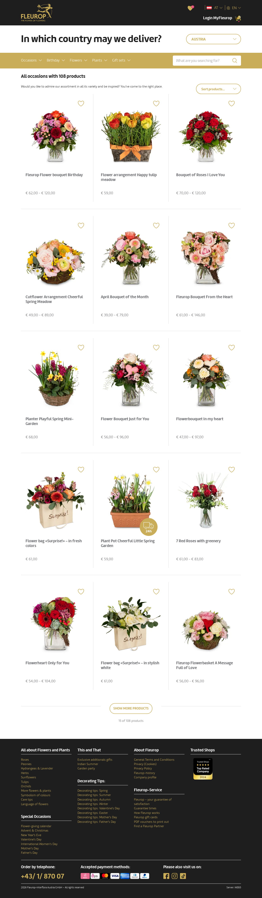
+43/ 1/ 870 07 (42, 876)
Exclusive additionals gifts (94, 759)
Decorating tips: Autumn (94, 799)
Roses (25, 759)
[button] (31, 60)
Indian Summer (87, 764)
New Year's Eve (31, 835)
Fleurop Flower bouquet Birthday (54, 174)
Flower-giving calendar (36, 826)
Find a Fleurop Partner (149, 826)
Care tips (27, 799)
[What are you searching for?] (207, 61)
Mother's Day (30, 848)
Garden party (86, 768)
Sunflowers (28, 777)
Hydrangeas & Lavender (37, 768)
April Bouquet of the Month (125, 296)
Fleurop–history (144, 773)
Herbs (25, 773)
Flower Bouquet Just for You (125, 418)
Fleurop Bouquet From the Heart (205, 296)
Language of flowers (34, 804)
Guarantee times (145, 808)
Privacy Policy (143, 768)
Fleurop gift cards (146, 817)
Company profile (145, 777)
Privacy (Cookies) (145, 764)
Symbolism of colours (35, 795)
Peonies (26, 764)
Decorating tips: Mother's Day (97, 817)
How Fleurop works (147, 813)
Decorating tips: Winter (92, 804)
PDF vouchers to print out (151, 822)
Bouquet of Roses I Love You (201, 174)
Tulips (25, 782)
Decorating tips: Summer (94, 795)
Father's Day (29, 853)
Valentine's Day (31, 839)
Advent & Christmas (34, 830)
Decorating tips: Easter (92, 813)
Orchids (26, 786)
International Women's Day (39, 844)
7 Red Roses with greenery (199, 540)
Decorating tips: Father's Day (96, 822)
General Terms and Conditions (154, 759)
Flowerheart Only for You (48, 662)
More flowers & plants (36, 790)
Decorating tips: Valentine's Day (98, 808)
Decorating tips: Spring (92, 790)
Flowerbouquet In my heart (200, 418)
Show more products (131, 708)
